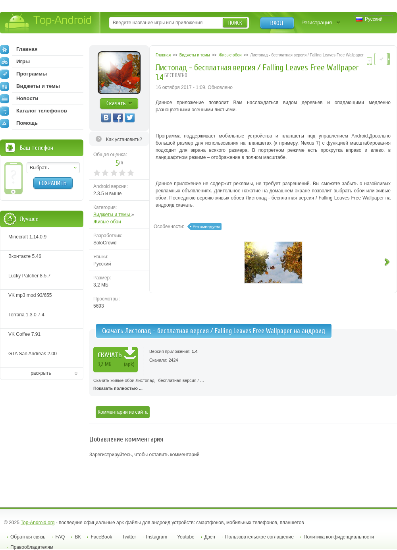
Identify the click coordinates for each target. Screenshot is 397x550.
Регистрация (316, 22)
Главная (19, 49)
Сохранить (53, 183)
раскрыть (41, 373)
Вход (276, 23)
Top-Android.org (37, 522)
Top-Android (48, 23)
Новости (19, 99)
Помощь (19, 123)
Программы (23, 74)
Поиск (235, 22)
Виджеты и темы (112, 214)
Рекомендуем (206, 226)
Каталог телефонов (33, 111)
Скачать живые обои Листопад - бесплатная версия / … (243, 385)
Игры (15, 62)
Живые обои (107, 222)
